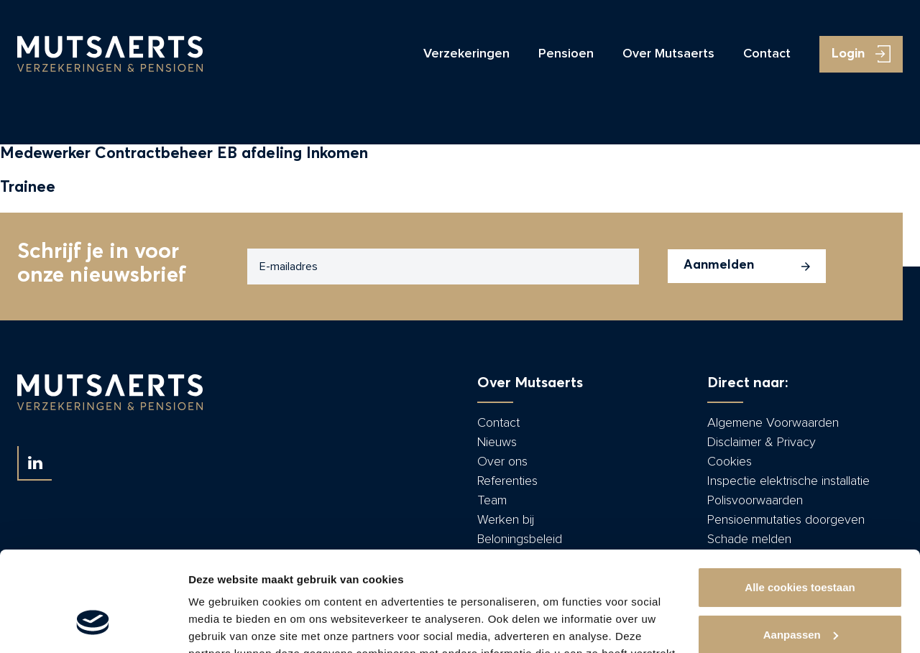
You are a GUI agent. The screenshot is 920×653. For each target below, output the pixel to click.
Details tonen (222, 625)
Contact (767, 53)
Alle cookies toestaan (800, 502)
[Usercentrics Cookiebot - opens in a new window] (93, 625)
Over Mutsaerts (668, 53)
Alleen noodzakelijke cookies (800, 596)
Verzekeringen (466, 53)
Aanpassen (800, 548)
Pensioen (566, 53)
